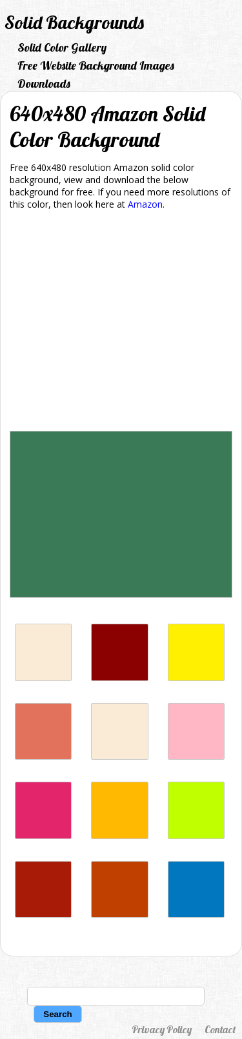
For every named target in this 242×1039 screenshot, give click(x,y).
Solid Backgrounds (74, 22)
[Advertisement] (121, 323)
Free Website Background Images (95, 65)
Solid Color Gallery (61, 47)
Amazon (145, 204)
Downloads (43, 83)
